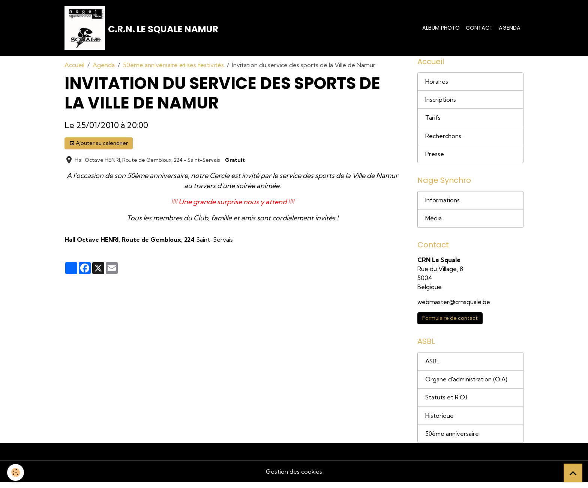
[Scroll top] (573, 473)
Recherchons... (445, 138)
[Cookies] (16, 472)
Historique (439, 421)
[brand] (141, 28)
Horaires (436, 83)
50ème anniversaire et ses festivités (173, 66)
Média (433, 222)
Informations (442, 204)
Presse (434, 157)
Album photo (441, 28)
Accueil (74, 66)
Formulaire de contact (450, 322)
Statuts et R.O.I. (447, 403)
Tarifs (433, 120)
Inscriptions (440, 101)
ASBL (432, 366)
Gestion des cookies (294, 477)
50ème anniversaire (452, 439)
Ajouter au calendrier (98, 144)
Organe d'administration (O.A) (467, 384)
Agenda (509, 28)
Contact (479, 28)
